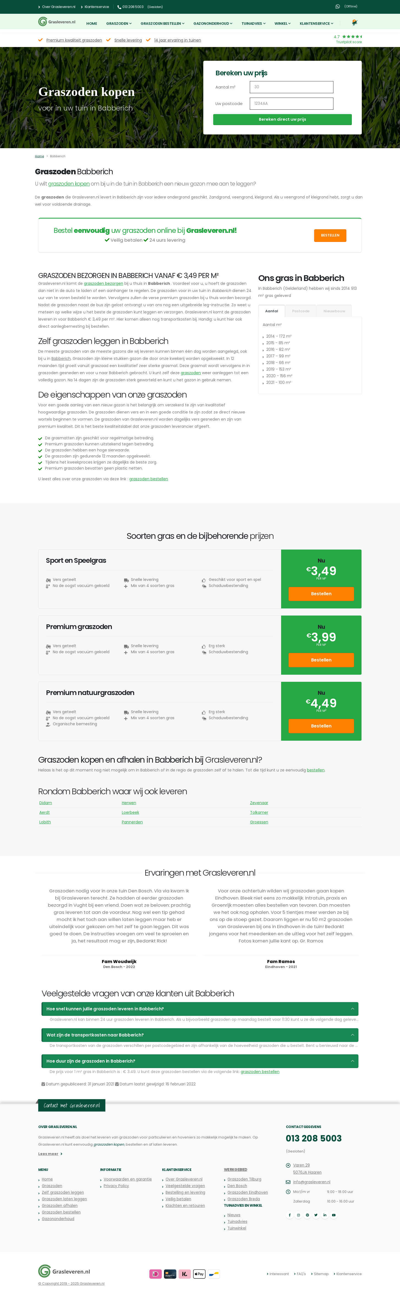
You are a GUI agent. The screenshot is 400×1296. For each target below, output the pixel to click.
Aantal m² (224, 87)
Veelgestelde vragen (185, 1186)
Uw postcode (227, 103)
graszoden (191, 373)
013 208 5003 (311, 1138)
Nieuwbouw (334, 311)
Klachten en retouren (184, 1205)
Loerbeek (130, 812)
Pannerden (132, 822)
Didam (45, 803)
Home (91, 23)
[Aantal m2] (291, 87)
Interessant (283, 1274)
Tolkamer (259, 812)
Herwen (129, 803)
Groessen (259, 822)
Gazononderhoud (211, 23)
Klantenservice (95, 6)
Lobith (45, 822)
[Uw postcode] (291, 104)
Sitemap (323, 1274)
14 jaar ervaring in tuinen (177, 40)
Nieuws (234, 1215)
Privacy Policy (115, 1186)
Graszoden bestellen (161, 23)
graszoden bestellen (148, 479)
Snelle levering (128, 40)
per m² (321, 578)
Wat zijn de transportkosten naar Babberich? (91, 1035)
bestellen (316, 770)
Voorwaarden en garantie (127, 1179)
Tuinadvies (252, 23)
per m (321, 710)
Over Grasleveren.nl (56, 6)
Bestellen (330, 235)
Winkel (281, 23)
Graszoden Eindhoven (247, 1192)
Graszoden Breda (243, 1199)
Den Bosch (237, 1186)
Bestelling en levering (185, 1192)
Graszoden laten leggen (63, 1199)
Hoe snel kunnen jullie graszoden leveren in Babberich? (99, 1009)
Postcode (300, 311)
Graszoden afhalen (59, 1205)
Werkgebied (235, 1169)
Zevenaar (259, 803)
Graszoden (117, 23)
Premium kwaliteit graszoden (74, 40)
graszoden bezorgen (103, 283)
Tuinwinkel (236, 1228)
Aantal (271, 311)
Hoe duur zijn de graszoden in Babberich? (86, 1061)
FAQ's (304, 1274)
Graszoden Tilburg (244, 1179)
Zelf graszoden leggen (62, 1192)
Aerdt (44, 812)
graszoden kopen (69, 183)
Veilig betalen (178, 1199)
